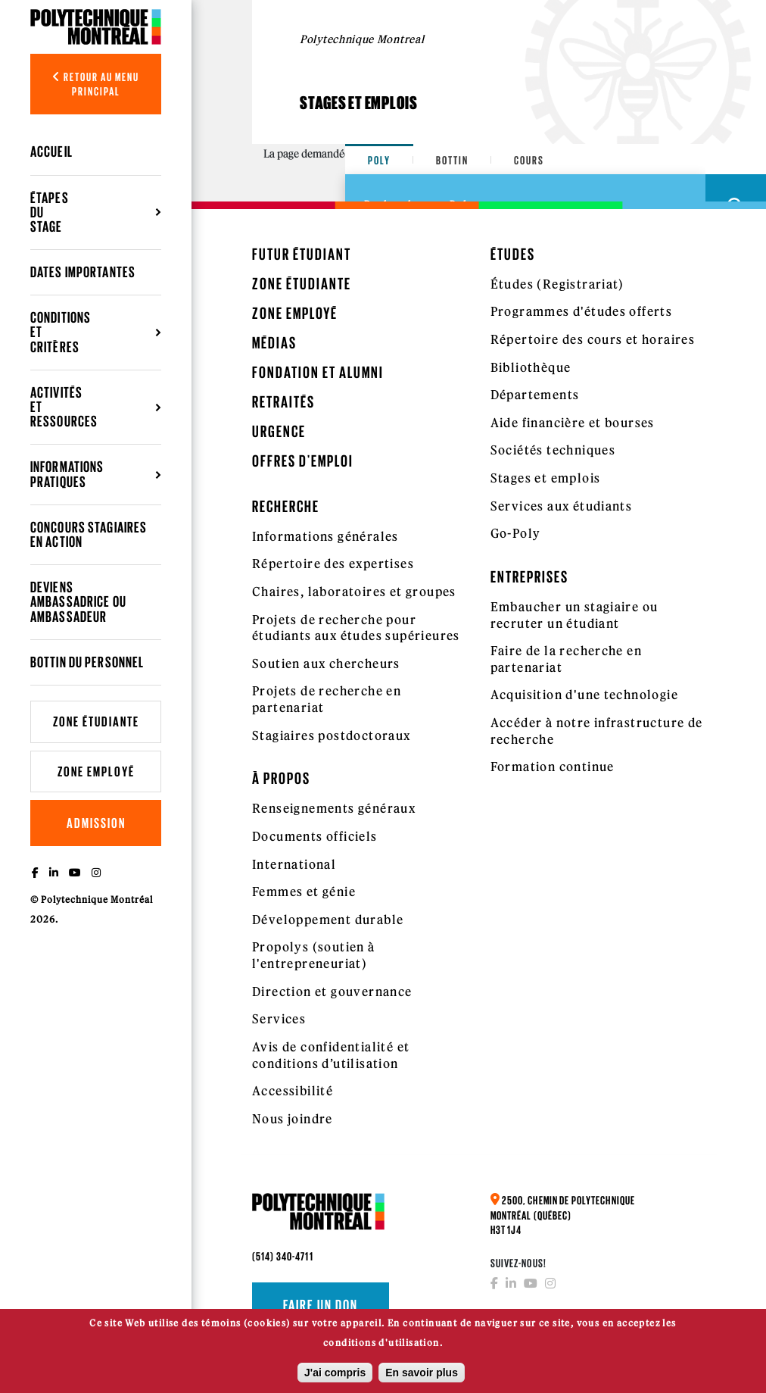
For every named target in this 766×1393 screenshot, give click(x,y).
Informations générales (325, 536)
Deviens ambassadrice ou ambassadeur (78, 601)
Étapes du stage (49, 212)
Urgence (279, 431)
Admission (96, 823)
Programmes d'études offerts (581, 311)
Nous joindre (292, 1118)
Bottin (452, 160)
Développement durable (327, 919)
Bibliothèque (530, 367)
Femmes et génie (304, 891)
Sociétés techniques (553, 450)
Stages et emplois (545, 478)
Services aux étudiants (561, 506)
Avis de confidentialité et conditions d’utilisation (330, 1055)
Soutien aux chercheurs (326, 663)
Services (279, 1018)
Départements (535, 394)
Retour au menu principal (95, 84)
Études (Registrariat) (557, 284)
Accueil (51, 151)
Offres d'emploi (302, 461)
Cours (529, 160)
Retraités (283, 402)
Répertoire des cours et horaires (593, 339)
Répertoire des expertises (333, 563)
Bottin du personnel (87, 662)
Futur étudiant (301, 254)
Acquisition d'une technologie (584, 694)
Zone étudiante (96, 721)
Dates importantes (82, 272)
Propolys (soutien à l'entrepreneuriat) (313, 955)
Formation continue (552, 766)
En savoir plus (421, 1378)
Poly (379, 160)
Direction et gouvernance (332, 991)
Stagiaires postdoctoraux (331, 735)
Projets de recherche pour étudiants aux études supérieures (356, 628)
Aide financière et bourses (572, 422)
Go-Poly (515, 533)
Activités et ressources (64, 406)
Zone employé (96, 771)
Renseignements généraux (334, 808)
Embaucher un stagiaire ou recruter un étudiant (574, 615)
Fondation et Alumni (318, 372)
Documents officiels (315, 836)
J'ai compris (335, 1378)
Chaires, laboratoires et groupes (354, 591)
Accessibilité (292, 1090)
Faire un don (320, 1305)
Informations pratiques (67, 473)
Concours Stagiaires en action (88, 534)
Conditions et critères (60, 331)
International (294, 864)
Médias (274, 342)
